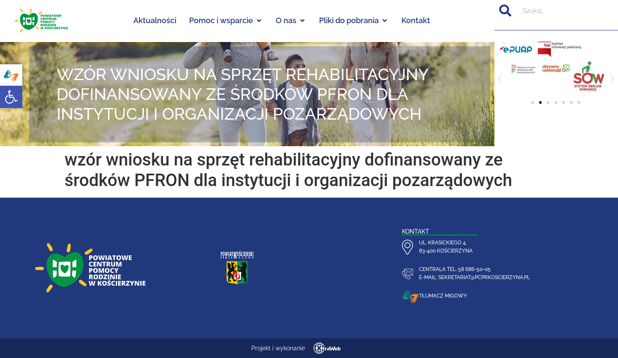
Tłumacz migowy (443, 296)
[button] (11, 97)
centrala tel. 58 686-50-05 (455, 269)
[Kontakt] (416, 20)
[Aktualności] (155, 20)
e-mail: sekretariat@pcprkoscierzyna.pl (474, 277)
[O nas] (291, 20)
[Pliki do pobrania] (354, 20)
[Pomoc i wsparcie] (226, 20)
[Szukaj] (505, 10)
